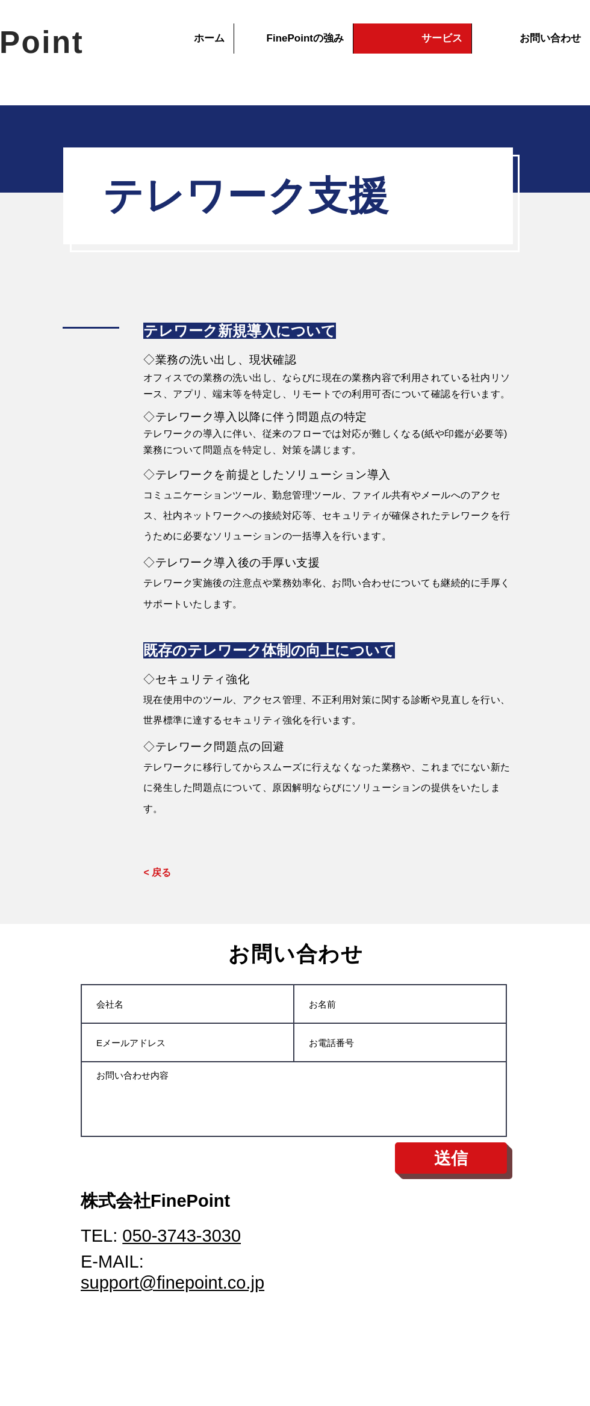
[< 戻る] (157, 872)
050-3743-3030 (181, 1235)
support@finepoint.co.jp (172, 1282)
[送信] (451, 1158)
